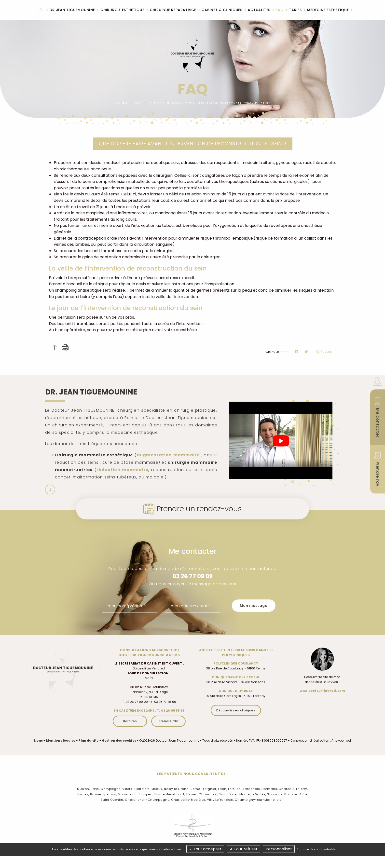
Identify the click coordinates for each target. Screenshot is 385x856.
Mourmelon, (128, 794)
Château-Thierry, (293, 789)
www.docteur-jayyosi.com (322, 691)
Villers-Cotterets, (136, 789)
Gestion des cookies (119, 740)
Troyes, (192, 794)
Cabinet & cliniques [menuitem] (222, 9)
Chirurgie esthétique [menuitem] (122, 9)
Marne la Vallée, (252, 794)
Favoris (324, 352)
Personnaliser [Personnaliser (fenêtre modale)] (279, 849)
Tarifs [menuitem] (295, 9)
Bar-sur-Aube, (296, 794)
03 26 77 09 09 (192, 576)
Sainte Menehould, (169, 794)
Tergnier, (210, 789)
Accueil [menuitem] (40, 10)
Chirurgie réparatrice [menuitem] (173, 9)
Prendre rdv (168, 721)
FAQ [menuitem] (279, 9)
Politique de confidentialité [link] (315, 849)
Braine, (96, 794)
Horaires (130, 721)
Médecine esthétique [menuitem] (328, 9)
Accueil (121, 103)
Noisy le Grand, (177, 789)
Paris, (95, 789)
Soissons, (275, 794)
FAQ (138, 103)
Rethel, (196, 789)
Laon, (222, 789)
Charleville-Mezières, (188, 800)
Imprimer (65, 347)
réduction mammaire (122, 470)
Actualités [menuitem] (259, 9)
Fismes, (83, 794)
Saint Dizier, (228, 794)
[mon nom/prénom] (129, 605)
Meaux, (157, 789)
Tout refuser (244, 849)
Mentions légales (60, 740)
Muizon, (83, 789)
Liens (38, 740)
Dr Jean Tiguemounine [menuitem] (72, 9)
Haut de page (54, 347)
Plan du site (88, 740)
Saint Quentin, (112, 800)
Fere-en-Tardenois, (244, 789)
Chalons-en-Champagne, (147, 800)
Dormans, (269, 789)
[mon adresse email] (192, 605)
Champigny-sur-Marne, (255, 800)
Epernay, (110, 794)
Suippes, (145, 794)
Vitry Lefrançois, (220, 800)
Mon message (253, 605)
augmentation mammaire (168, 455)
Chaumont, (208, 794)
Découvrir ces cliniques (235, 710)
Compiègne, (111, 789)
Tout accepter (205, 849)
